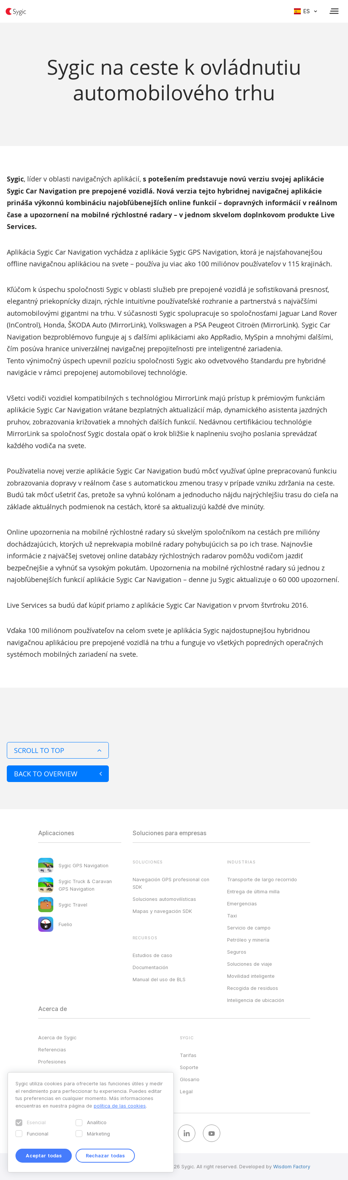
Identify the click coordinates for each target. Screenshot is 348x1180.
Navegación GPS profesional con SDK (171, 883)
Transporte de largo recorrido (262, 879)
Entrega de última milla (253, 891)
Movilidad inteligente (251, 976)
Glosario (190, 1079)
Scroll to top (58, 750)
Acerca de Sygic (57, 1037)
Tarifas (188, 1055)
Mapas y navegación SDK (162, 911)
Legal (186, 1091)
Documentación (150, 967)
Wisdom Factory (291, 1166)
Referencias (52, 1049)
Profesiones (52, 1062)
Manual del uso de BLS (159, 979)
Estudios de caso (152, 955)
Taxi (232, 916)
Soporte (189, 1067)
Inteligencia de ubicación (255, 1000)
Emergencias (242, 903)
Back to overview (58, 773)
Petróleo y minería (248, 940)
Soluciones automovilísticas (164, 899)
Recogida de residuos (252, 988)
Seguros (236, 952)
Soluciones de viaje (249, 964)
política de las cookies (120, 1106)
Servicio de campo (249, 928)
